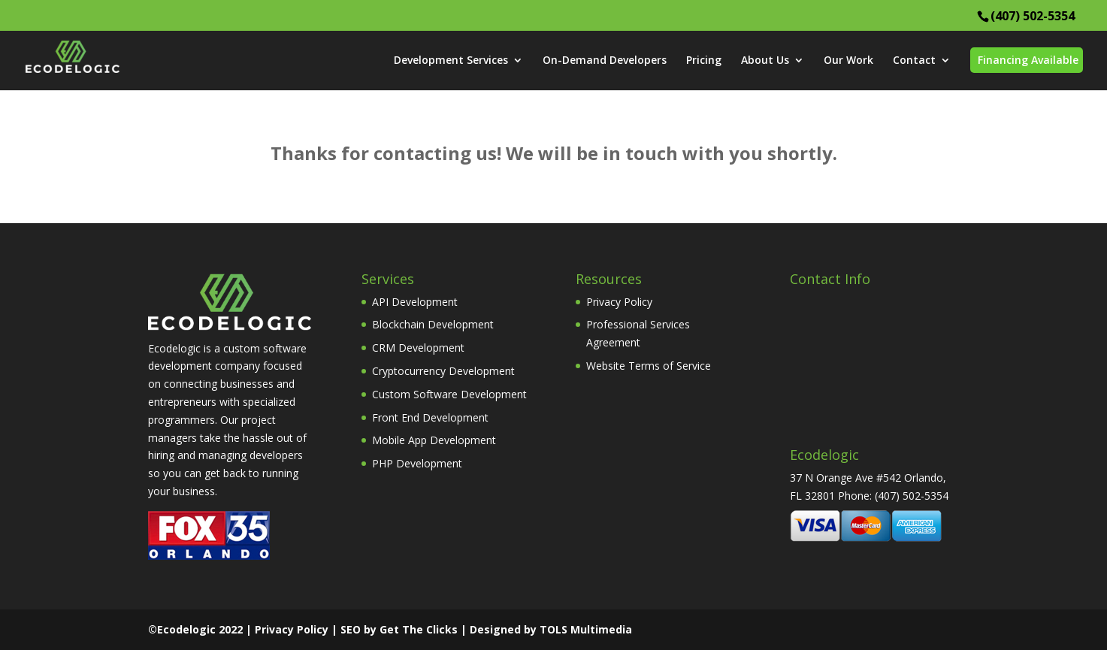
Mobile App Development (434, 440)
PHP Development (417, 463)
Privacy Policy (619, 302)
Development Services (451, 61)
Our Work (848, 61)
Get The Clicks (419, 629)
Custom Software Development (449, 394)
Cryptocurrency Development (443, 371)
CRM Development (418, 347)
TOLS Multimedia (586, 629)
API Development (415, 302)
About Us (765, 61)
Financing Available (1028, 60)
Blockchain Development (433, 324)
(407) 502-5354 (1033, 16)
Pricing (703, 61)
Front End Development (430, 417)
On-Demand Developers (605, 61)
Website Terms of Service (648, 365)
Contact (914, 61)
